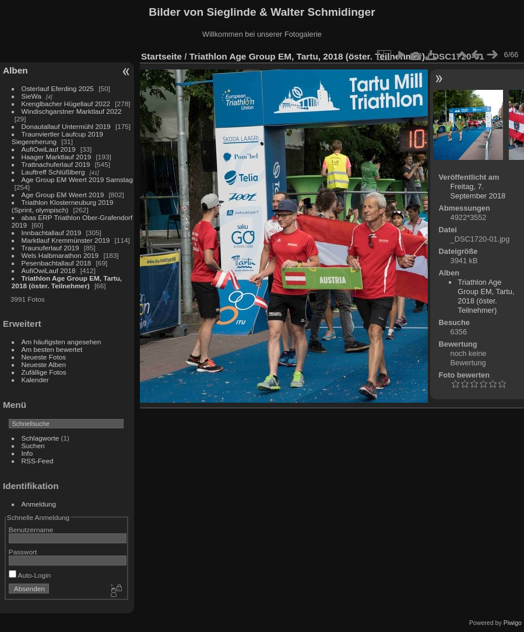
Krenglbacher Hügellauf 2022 (66, 103)
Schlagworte (40, 438)
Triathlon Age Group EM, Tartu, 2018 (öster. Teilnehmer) (67, 281)
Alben (15, 70)
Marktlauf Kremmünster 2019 (66, 240)
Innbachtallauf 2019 (52, 232)
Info (27, 453)
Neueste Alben (44, 364)
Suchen (33, 445)
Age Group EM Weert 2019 (63, 194)
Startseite (161, 56)
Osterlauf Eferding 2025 (58, 88)
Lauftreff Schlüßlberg (53, 172)
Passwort (23, 552)
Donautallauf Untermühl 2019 (66, 126)
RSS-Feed (38, 461)
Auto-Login (30, 575)
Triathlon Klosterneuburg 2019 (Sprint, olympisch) (63, 206)
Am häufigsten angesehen (61, 341)
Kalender (35, 379)
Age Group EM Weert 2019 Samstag (77, 179)
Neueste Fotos (44, 357)
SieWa (31, 96)
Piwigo (513, 622)
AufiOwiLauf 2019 (49, 149)
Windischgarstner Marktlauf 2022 (72, 111)
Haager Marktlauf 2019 (57, 156)
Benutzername (31, 529)
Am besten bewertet (52, 349)
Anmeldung (39, 504)
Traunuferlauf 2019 (50, 248)
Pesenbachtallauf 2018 (57, 263)
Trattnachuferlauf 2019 (56, 164)
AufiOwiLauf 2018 (49, 270)
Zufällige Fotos (44, 372)
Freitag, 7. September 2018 (478, 191)
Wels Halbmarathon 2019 (60, 255)
